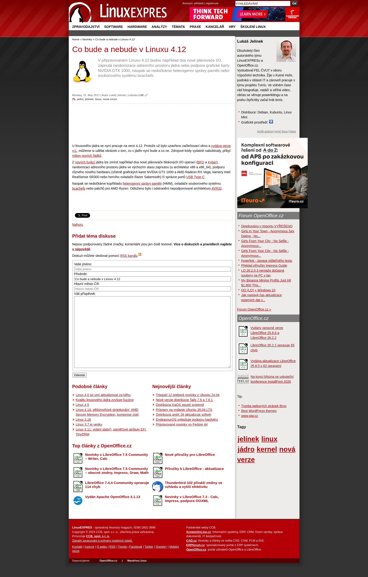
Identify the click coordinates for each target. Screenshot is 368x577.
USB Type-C (195, 177)
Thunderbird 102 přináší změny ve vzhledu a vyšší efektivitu (193, 499)
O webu (102, 560)
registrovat (212, 3)
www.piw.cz (249, 416)
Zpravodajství (86, 27)
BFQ (200, 162)
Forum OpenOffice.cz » (254, 309)
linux (98, 99)
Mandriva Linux (136, 574)
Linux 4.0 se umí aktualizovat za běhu (103, 409)
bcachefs (78, 188)
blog (293, 131)
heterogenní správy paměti (142, 183)
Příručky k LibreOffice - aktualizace (194, 483)
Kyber (212, 162)
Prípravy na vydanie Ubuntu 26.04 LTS (184, 424)
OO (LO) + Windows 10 (258, 290)
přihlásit (198, 3)
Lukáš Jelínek (117, 95)
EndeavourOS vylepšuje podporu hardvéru (187, 433)
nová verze (110, 99)
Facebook (135, 560)
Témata (178, 27)
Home (76, 39)
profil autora (265, 131)
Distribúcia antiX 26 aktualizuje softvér (183, 429)
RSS (112, 560)
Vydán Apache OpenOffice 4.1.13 (112, 511)
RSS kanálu (129, 256)
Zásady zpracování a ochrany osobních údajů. (102, 554)
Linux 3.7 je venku (89, 438)
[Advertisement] (152, 123)
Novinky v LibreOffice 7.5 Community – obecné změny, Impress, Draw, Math (117, 485)
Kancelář (215, 27)
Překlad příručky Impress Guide (264, 265)
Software (113, 27)
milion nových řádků (86, 155)
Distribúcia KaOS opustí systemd (180, 419)
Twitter (149, 560)
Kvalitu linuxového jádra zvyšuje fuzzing (105, 414)
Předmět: (81, 274)
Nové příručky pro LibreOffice (190, 469)
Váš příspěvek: (85, 294)
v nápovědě (81, 249)
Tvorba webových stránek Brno (264, 406)
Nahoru (77, 224)
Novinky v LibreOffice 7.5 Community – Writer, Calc (116, 471)
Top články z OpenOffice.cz (102, 459)
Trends (122, 560)
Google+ (161, 560)
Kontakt (77, 560)
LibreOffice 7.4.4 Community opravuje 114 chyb (117, 499)
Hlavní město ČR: (87, 284)
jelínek (89, 99)
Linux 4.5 (82, 419)
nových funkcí (85, 162)
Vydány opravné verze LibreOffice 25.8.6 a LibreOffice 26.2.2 (267, 333)
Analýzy (159, 27)
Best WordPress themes (259, 411)
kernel (267, 449)
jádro (80, 99)
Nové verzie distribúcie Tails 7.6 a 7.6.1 (184, 414)
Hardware (137, 27)
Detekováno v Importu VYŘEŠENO (267, 226)
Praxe (195, 27)
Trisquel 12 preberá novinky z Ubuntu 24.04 (187, 409)
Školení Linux (253, 27)
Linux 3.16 (83, 433)
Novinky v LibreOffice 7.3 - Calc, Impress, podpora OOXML (192, 513)
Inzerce (89, 560)
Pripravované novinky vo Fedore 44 (181, 438)
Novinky (87, 39)
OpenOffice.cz (254, 318)
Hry (232, 27)
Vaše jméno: (83, 264)
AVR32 (216, 188)
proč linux (281, 131)
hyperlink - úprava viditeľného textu (266, 260)
